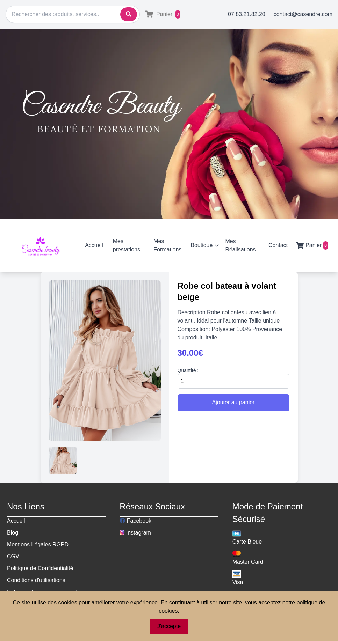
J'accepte (169, 626)
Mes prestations (126, 245)
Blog (12, 533)
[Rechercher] (73, 14)
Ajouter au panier (233, 402)
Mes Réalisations (240, 245)
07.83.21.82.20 (246, 14)
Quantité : (188, 370)
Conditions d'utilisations (36, 580)
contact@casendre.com (303, 14)
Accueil (94, 245)
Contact (278, 245)
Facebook (135, 521)
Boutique (205, 245)
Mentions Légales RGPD (38, 544)
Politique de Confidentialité (40, 568)
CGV (13, 556)
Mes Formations (167, 245)
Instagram (135, 533)
